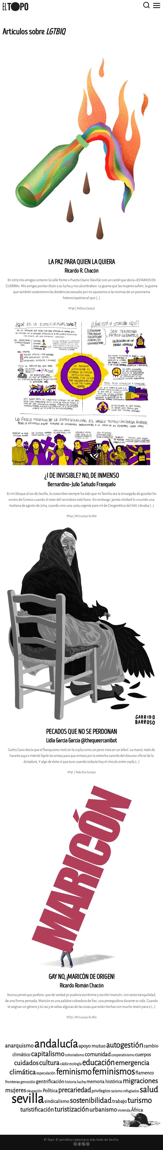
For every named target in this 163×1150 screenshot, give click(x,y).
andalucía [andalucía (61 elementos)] (56, 1044)
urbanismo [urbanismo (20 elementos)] (103, 1110)
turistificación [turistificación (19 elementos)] (37, 1110)
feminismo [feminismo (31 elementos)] (73, 1072)
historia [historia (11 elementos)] (70, 1082)
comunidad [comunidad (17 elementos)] (98, 1054)
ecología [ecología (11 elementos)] (75, 1064)
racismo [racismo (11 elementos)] (116, 1091)
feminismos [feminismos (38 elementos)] (113, 1071)
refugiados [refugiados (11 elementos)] (131, 1091)
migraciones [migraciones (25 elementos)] (140, 1080)
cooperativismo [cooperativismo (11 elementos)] (122, 1055)
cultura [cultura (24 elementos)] (49, 1062)
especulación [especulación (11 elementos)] (45, 1073)
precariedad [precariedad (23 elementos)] (74, 1090)
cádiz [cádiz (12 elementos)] (64, 1063)
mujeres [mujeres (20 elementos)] (15, 1090)
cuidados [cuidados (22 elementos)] (26, 1063)
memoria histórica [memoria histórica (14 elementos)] (104, 1082)
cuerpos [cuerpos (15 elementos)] (143, 1055)
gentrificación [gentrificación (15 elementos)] (50, 1081)
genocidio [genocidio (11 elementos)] (27, 1082)
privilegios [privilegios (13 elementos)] (100, 1091)
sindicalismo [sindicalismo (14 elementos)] (56, 1101)
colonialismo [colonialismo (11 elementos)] (74, 1055)
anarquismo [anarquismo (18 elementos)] (19, 1045)
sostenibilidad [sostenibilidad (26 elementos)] (90, 1100)
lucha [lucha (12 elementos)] (81, 1081)
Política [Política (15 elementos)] (50, 1091)
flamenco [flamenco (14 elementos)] (144, 1073)
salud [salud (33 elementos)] (149, 1089)
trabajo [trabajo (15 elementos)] (119, 1101)
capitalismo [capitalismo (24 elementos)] (47, 1054)
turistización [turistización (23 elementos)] (71, 1109)
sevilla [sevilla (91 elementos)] (27, 1099)
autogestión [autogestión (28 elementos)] (124, 1045)
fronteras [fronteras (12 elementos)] (12, 1081)
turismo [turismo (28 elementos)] (139, 1100)
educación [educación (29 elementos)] (98, 1063)
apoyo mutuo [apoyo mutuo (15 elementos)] (92, 1046)
